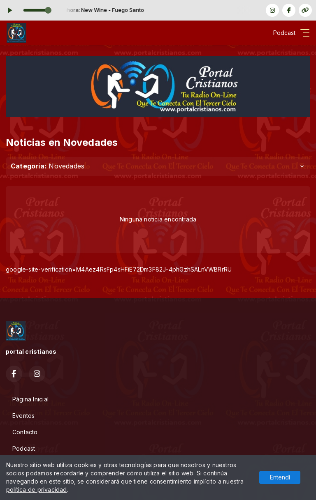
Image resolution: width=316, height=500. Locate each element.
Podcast (23, 448)
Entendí (280, 477)
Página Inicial (30, 399)
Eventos (23, 415)
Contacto (25, 432)
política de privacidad (36, 489)
